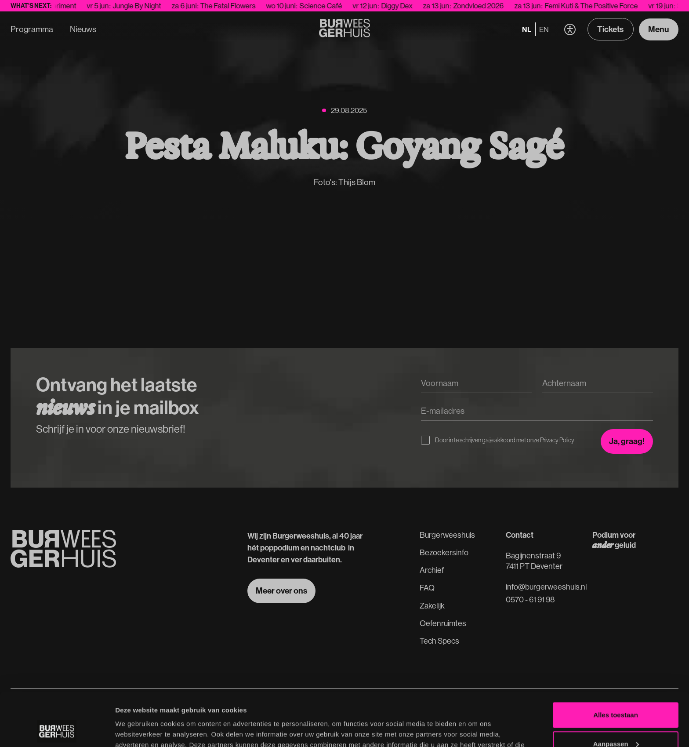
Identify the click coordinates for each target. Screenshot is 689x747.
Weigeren (615, 722)
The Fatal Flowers (234, 5)
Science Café (327, 5)
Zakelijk (432, 606)
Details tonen (136, 729)
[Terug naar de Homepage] (344, 29)
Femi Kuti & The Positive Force (598, 5)
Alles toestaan (615, 665)
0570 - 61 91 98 (530, 599)
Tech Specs (439, 641)
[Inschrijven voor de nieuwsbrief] (627, 441)
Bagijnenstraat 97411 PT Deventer (534, 560)
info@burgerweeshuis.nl (546, 587)
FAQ (427, 588)
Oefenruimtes (443, 623)
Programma (32, 29)
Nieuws (83, 29)
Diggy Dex (403, 5)
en (544, 29)
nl (526, 29)
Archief (432, 570)
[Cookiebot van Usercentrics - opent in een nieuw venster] (56, 729)
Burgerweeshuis (447, 535)
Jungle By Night (144, 5)
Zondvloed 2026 (485, 5)
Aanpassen (616, 693)
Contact (519, 535)
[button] (570, 29)
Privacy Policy (557, 440)
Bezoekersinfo (444, 552)
